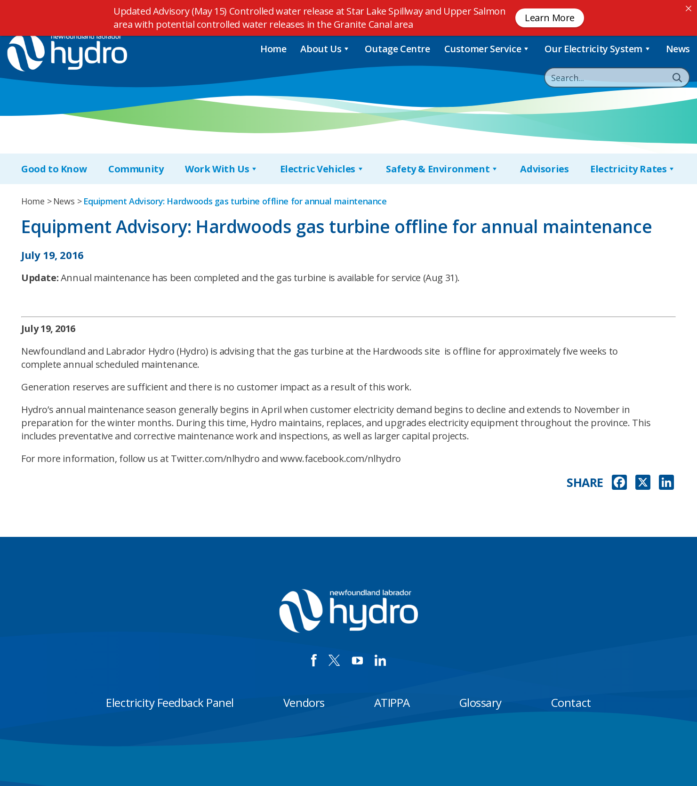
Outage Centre (397, 48)
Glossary (480, 702)
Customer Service (487, 49)
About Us (325, 49)
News (678, 48)
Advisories (544, 168)
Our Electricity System (598, 49)
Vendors (304, 702)
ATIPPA (392, 702)
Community (135, 168)
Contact (571, 702)
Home (273, 48)
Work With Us (221, 168)
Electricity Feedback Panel (170, 702)
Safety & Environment (442, 168)
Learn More (550, 17)
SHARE (585, 482)
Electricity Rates (633, 168)
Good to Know (54, 168)
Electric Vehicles (322, 168)
